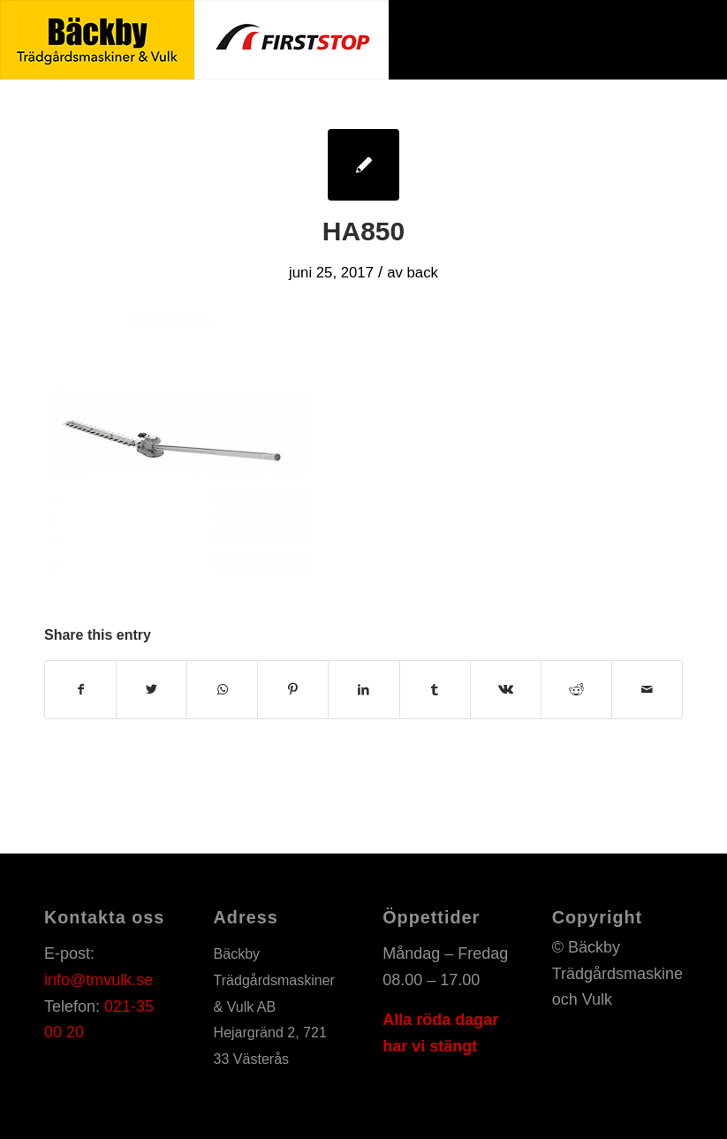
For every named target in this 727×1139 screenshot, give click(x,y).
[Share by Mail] (647, 689)
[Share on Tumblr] (435, 689)
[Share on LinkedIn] (363, 689)
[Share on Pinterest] (293, 689)
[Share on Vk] (506, 689)
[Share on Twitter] (151, 689)
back (422, 272)
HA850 (363, 231)
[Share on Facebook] (80, 689)
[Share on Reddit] (576, 689)
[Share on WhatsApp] (222, 689)
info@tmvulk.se (98, 980)
